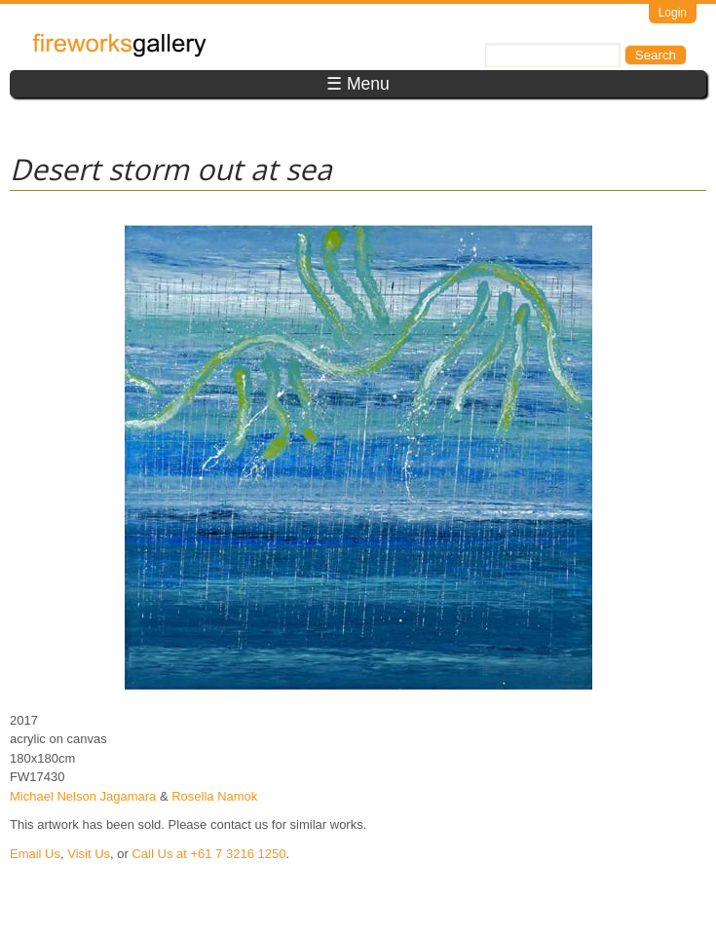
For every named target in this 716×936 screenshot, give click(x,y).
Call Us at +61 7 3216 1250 (208, 853)
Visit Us (88, 853)
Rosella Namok (214, 796)
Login (673, 12)
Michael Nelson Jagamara (83, 796)
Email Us (35, 853)
